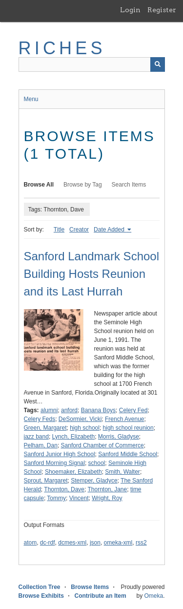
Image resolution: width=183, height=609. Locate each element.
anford (69, 410)
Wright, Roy (107, 498)
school (96, 463)
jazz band (36, 436)
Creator (79, 229)
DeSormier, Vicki (80, 419)
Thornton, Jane (107, 489)
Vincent (79, 498)
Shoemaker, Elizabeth (73, 471)
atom (30, 542)
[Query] (92, 64)
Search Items (129, 184)
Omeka (153, 595)
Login (130, 10)
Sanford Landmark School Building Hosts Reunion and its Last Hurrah (92, 274)
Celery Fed (133, 410)
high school (85, 427)
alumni (49, 410)
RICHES (62, 48)
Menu (31, 99)
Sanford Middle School (127, 454)
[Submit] (157, 64)
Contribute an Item (100, 595)
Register (161, 10)
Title (59, 229)
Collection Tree (40, 587)
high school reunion (128, 427)
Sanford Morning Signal (54, 463)
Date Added (110, 229)
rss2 (141, 542)
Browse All (39, 184)
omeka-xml (118, 542)
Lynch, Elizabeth (73, 436)
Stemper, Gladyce (94, 480)
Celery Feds (40, 419)
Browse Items (90, 587)
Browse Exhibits (41, 595)
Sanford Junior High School (59, 454)
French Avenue (124, 419)
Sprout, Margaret (46, 480)
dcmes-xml (72, 542)
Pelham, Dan (41, 445)
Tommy (56, 498)
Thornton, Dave (64, 489)
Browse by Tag (82, 184)
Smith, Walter (122, 471)
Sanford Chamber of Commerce (102, 445)
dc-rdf (47, 542)
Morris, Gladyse (118, 436)
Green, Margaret (45, 427)
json (95, 542)
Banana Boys (98, 410)
